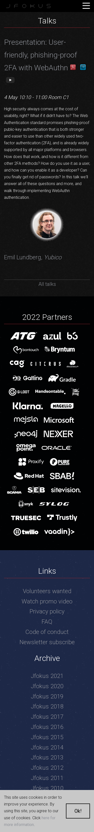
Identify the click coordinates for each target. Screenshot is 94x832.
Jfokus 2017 (47, 716)
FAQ (47, 621)
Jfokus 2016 (47, 726)
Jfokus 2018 (47, 706)
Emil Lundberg (32, 257)
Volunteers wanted (47, 591)
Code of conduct (47, 631)
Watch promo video (47, 601)
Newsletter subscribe (47, 642)
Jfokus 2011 (47, 777)
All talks (47, 284)
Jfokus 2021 (47, 675)
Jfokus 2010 (47, 788)
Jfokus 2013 (47, 757)
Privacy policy (47, 611)
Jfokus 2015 (47, 737)
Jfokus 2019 (47, 696)
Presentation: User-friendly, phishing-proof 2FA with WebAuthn (40, 55)
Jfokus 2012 (47, 767)
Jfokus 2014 (47, 747)
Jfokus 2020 (47, 686)
